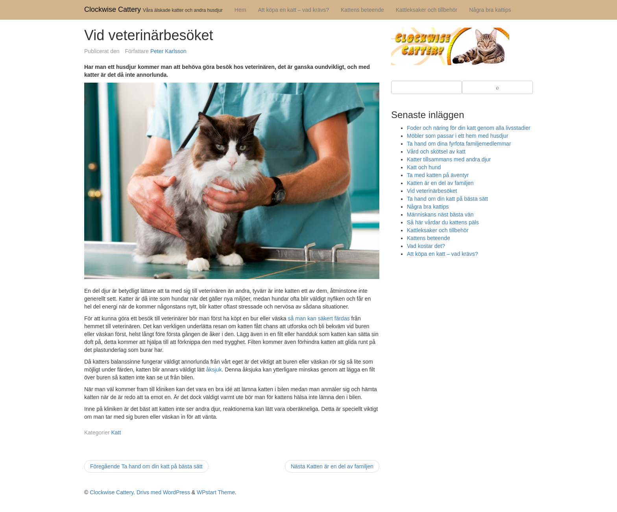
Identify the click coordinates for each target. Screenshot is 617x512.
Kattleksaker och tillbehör (426, 10)
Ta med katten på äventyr (438, 175)
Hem (240, 10)
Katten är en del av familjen (440, 183)
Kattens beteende (362, 10)
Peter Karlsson (168, 51)
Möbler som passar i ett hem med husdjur (457, 136)
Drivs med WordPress (163, 492)
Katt (116, 432)
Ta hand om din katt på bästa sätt (447, 199)
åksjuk (214, 369)
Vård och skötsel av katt (436, 151)
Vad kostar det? (426, 246)
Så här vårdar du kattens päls (443, 222)
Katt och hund (424, 167)
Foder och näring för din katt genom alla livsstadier (468, 128)
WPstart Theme (216, 492)
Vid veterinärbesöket (432, 191)
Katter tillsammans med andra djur (449, 159)
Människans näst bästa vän (440, 214)
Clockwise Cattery (112, 9)
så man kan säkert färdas (318, 318)
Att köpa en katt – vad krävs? (293, 10)
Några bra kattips (490, 10)
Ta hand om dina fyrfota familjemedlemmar (459, 143)
